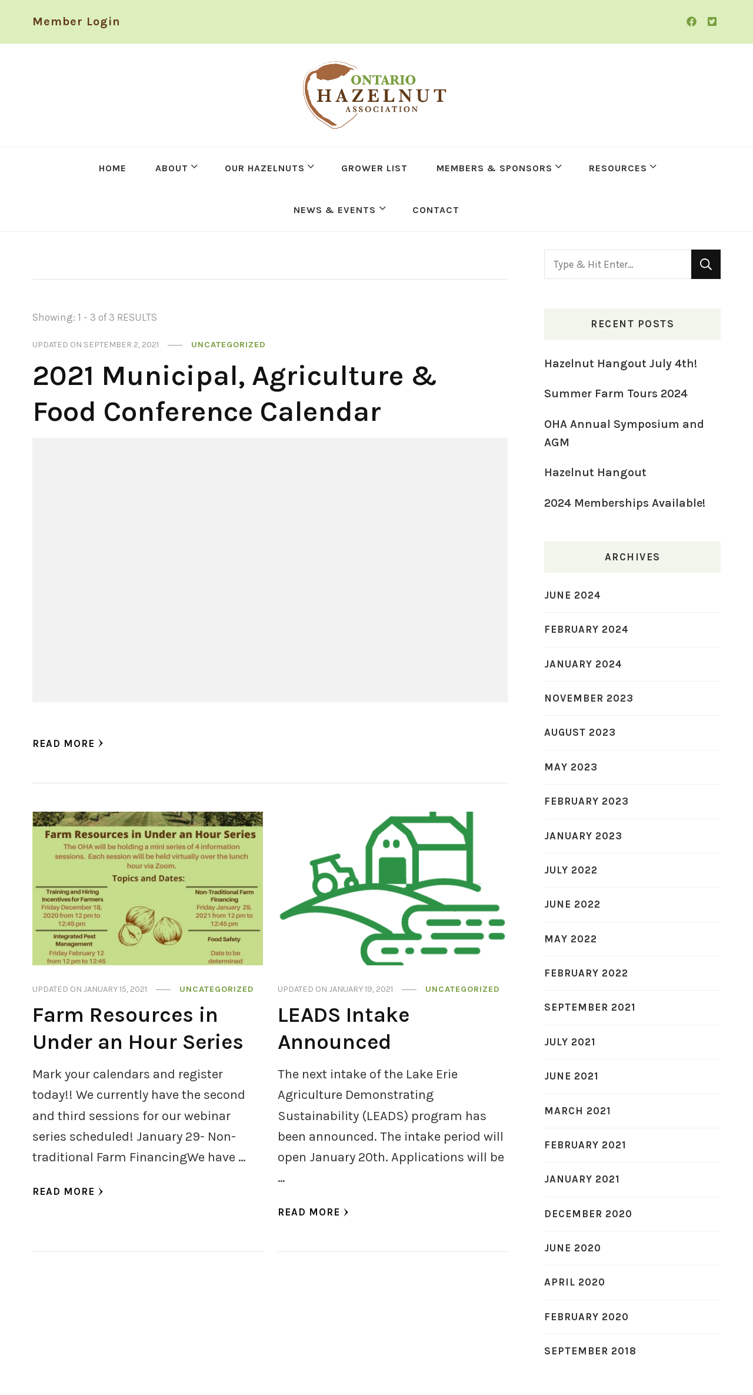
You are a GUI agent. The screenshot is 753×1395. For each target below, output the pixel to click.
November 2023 (589, 698)
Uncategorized (228, 345)
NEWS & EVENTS (335, 209)
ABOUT (171, 168)
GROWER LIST (374, 168)
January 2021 (582, 1179)
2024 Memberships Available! (624, 503)
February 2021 (585, 1145)
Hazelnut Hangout (595, 472)
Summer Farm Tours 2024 (616, 393)
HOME (112, 168)
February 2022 (586, 973)
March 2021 (577, 1111)
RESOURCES (618, 168)
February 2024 (586, 629)
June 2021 (571, 1076)
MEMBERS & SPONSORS (494, 168)
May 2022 (570, 939)
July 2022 (571, 870)
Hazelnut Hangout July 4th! (620, 363)
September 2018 (590, 1351)
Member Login (76, 21)
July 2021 (570, 1042)
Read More (68, 743)
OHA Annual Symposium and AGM (624, 433)
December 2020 (588, 1214)
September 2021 (590, 1007)
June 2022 (572, 904)
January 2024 (583, 664)
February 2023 (586, 801)
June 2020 (572, 1248)
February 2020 (586, 1317)
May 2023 (571, 767)
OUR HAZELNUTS (265, 168)
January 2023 (583, 836)
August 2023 (580, 732)
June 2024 (572, 595)
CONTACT (435, 209)
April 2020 (574, 1282)
